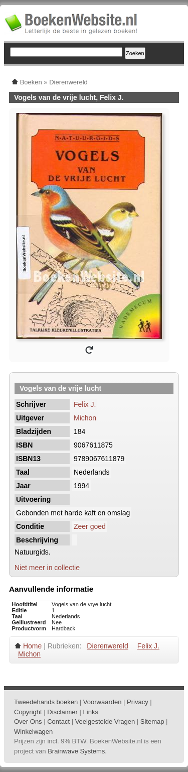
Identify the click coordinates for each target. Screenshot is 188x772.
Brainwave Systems (76, 751)
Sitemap (152, 721)
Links (90, 712)
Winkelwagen (33, 731)
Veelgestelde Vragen (105, 721)
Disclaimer (62, 712)
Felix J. (85, 404)
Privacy (137, 702)
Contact (58, 721)
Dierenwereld (107, 646)
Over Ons (28, 721)
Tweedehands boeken (46, 702)
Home (32, 646)
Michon (85, 418)
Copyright (28, 712)
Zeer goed (90, 526)
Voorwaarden (102, 702)
